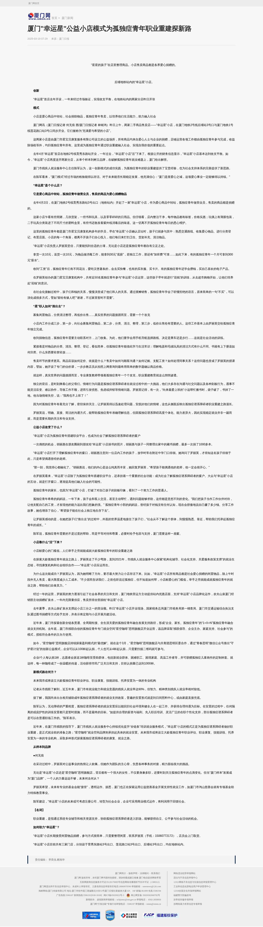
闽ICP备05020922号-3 (114, 895)
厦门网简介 (120, 873)
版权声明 (133, 873)
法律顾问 (144, 873)
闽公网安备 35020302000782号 (143, 895)
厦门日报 (64, 38)
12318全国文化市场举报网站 (187, 891)
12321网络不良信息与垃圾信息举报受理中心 (195, 882)
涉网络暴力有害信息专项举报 (188, 904)
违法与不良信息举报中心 (186, 877)
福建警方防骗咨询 (182, 895)
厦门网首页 (33, 3)
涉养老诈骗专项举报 (183, 899)
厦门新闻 (67, 18)
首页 (54, 18)
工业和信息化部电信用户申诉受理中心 (192, 886)
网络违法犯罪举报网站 (184, 873)
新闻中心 (39, 16)
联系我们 (155, 873)
